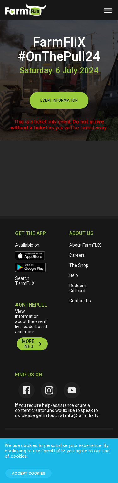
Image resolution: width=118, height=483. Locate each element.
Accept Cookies (28, 473)
